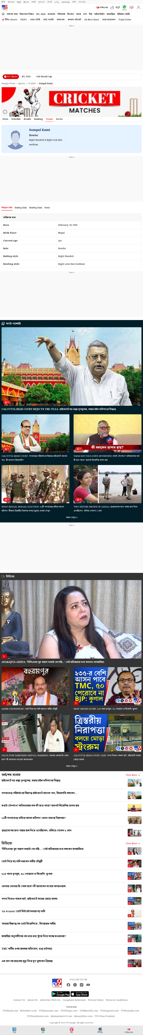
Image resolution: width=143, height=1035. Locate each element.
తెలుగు (26, 2)
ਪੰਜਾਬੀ (49, 2)
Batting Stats (21, 207)
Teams (49, 119)
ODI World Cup (44, 76)
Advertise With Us (50, 1000)
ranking (38, 119)
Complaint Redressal (74, 1000)
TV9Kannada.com (48, 1011)
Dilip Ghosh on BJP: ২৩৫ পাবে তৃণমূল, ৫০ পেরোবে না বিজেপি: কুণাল (105, 709)
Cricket (32, 83)
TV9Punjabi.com (130, 1011)
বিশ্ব (90, 14)
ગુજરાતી (41, 2)
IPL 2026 (40, 14)
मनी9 (74, 2)
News (47, 207)
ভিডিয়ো (10, 576)
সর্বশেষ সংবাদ (11, 775)
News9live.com (28, 1011)
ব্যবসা (78, 14)
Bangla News (8, 83)
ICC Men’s (12, 76)
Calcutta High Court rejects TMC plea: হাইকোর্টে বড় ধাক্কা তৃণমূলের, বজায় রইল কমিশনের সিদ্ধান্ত (59, 409)
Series (59, 119)
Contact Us (19, 1000)
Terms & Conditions (117, 1000)
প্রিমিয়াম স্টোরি (123, 14)
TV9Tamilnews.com (38, 1016)
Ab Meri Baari (91, 19)
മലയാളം (66, 2)
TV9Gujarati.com (109, 1011)
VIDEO (23, 19)
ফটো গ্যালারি (48, 19)
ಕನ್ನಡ (19, 2)
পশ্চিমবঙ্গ (61, 14)
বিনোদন (70, 14)
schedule (16, 119)
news (5, 119)
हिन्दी (4, 2)
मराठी (33, 2)
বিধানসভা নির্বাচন (27, 14)
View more (133, 775)
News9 (11, 2)
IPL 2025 (26, 76)
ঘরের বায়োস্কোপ (108, 19)
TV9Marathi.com (89, 1011)
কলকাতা (51, 14)
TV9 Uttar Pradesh (105, 1016)
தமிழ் (56, 2)
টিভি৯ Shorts (11, 19)
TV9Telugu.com (69, 1011)
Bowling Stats (35, 207)
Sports (21, 83)
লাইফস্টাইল (99, 14)
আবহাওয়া (61, 19)
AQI (117, 7)
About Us (32, 1000)
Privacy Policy (95, 1000)
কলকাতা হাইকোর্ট (74, 19)
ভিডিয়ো (7, 843)
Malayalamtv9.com (61, 1016)
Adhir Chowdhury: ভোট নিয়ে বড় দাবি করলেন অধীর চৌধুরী (29, 709)
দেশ (85, 14)
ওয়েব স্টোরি (35, 19)
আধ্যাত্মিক (111, 14)
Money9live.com (83, 1016)
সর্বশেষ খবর (12, 14)
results (27, 119)
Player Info (7, 207)
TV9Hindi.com (10, 1011)
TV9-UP (81, 2)
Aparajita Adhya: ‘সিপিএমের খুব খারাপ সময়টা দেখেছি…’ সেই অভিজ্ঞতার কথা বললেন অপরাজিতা (53, 662)
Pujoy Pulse (125, 19)
